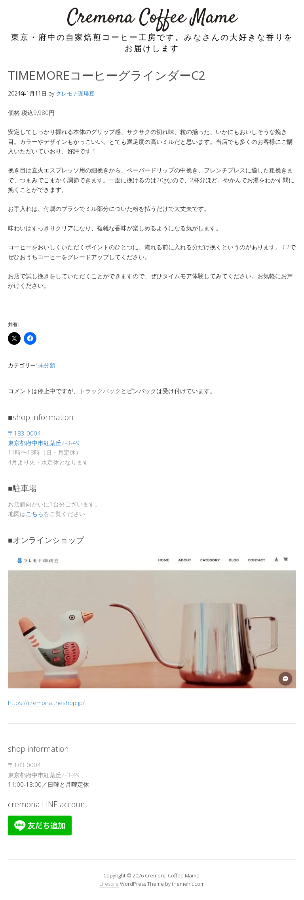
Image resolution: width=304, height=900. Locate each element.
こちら (35, 514)
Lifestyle (109, 883)
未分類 (46, 365)
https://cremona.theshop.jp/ (46, 703)
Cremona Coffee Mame (152, 18)
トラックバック (100, 391)
